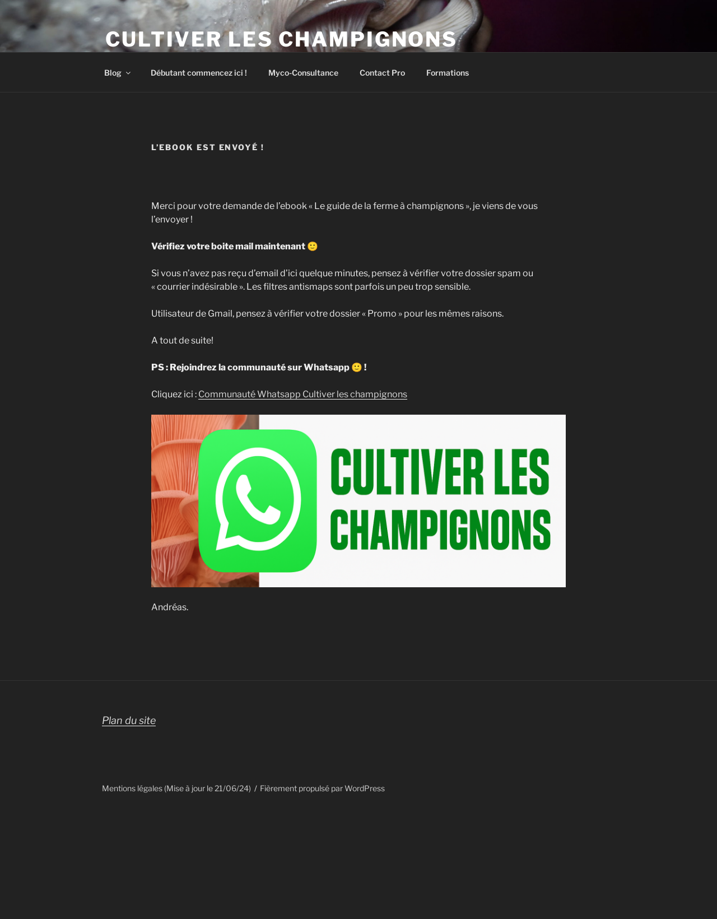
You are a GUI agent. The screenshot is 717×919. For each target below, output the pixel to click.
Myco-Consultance (303, 72)
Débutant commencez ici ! (199, 72)
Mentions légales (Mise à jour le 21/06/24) (176, 788)
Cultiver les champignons (281, 39)
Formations (447, 72)
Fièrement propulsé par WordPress (322, 788)
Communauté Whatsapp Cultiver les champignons (302, 394)
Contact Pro (382, 72)
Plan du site (129, 720)
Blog (118, 72)
